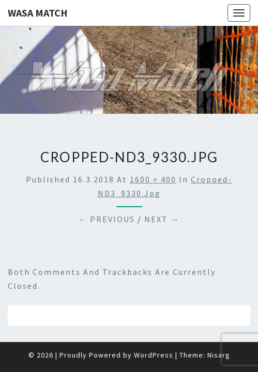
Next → (162, 193)
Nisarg (218, 329)
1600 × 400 (153, 153)
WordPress (153, 329)
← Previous (106, 193)
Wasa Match (38, 12)
